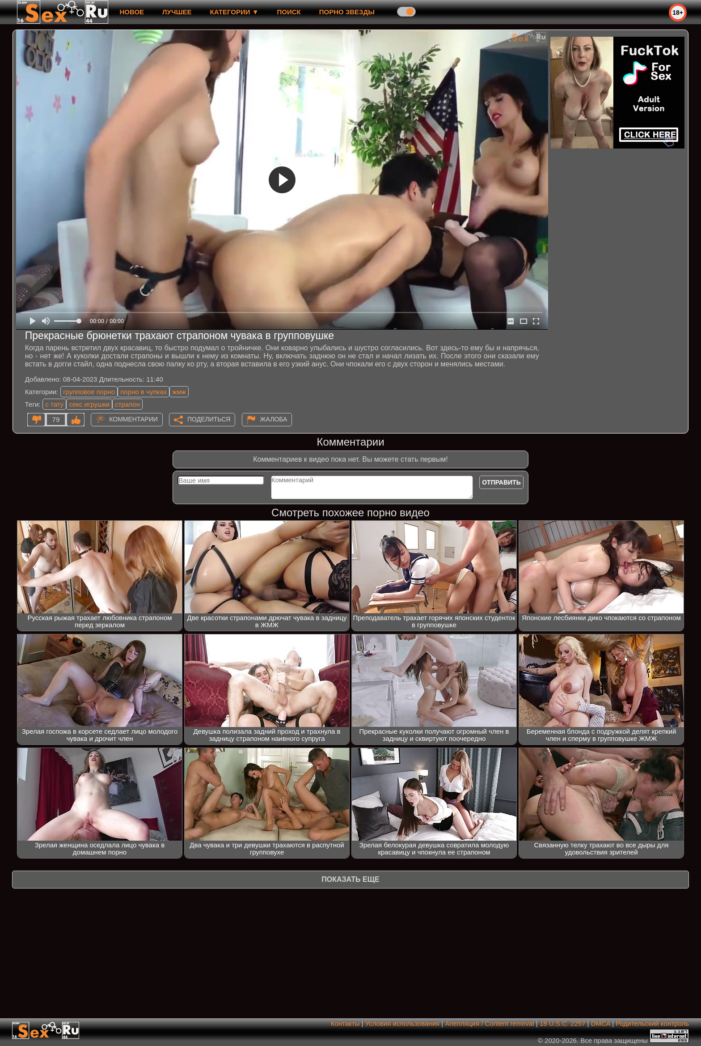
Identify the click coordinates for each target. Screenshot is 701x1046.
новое (131, 12)
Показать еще (350, 879)
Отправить (501, 482)
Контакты (345, 1023)
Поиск (289, 12)
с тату (54, 404)
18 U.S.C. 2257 (563, 1023)
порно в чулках (143, 391)
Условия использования (402, 1023)
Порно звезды (347, 12)
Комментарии (133, 419)
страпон (127, 404)
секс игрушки (89, 404)
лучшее (176, 12)
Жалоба (273, 419)
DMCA (600, 1023)
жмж (179, 391)
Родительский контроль (652, 1023)
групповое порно (89, 391)
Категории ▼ (234, 12)
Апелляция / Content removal (489, 1023)
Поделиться (208, 419)
